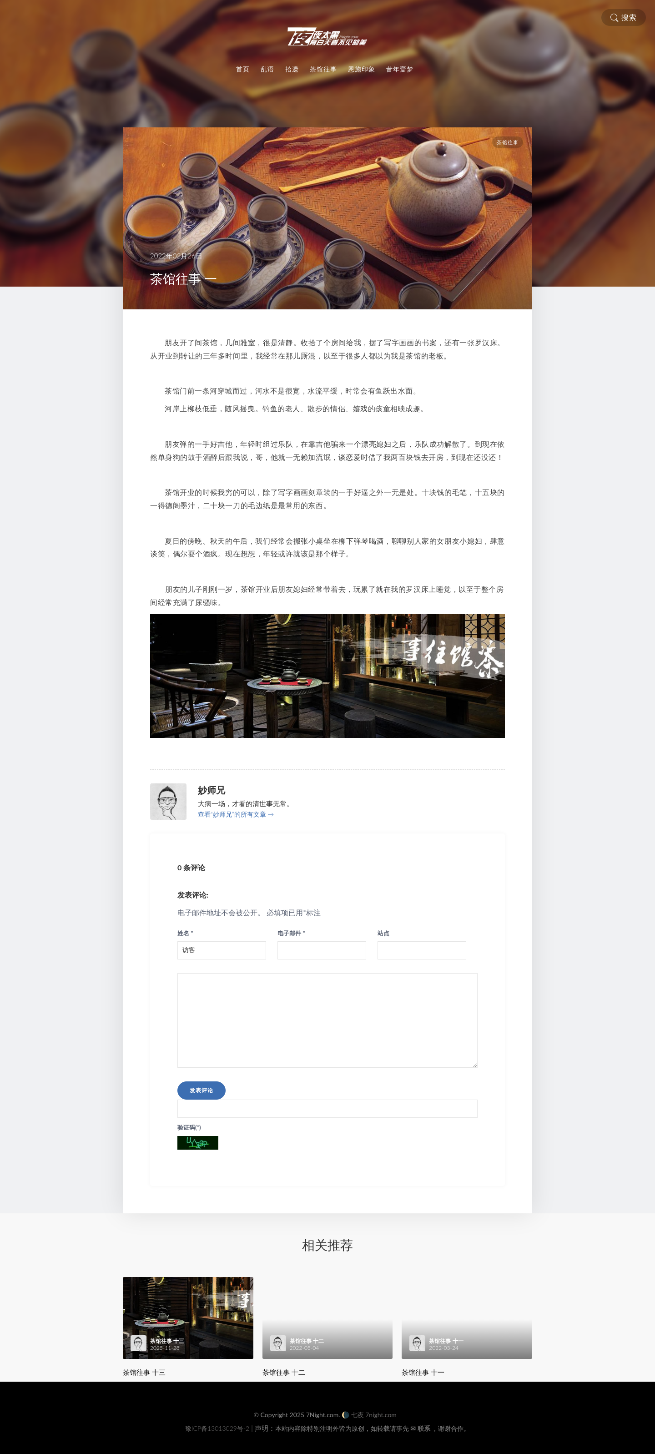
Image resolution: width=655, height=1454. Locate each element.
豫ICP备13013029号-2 (217, 1428)
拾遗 (292, 69)
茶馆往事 (323, 69)
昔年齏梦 (399, 69)
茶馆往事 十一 (423, 1372)
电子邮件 (291, 933)
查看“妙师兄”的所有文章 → (236, 814)
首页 (243, 69)
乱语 (267, 69)
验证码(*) (189, 1127)
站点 (383, 933)
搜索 (623, 18)
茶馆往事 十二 (283, 1372)
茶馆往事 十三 (144, 1372)
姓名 (185, 933)
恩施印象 (361, 69)
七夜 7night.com (374, 1415)
